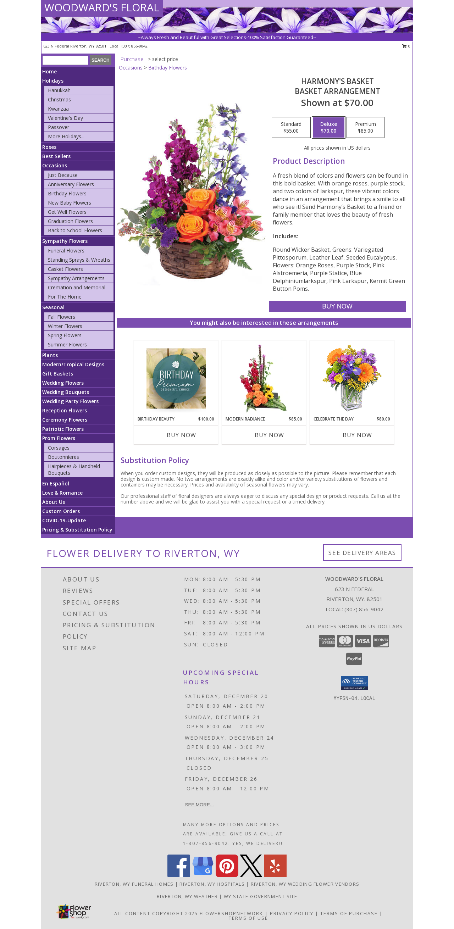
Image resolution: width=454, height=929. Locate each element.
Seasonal (53, 307)
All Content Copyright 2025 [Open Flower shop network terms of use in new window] (156, 913)
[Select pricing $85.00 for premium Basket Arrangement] (365, 127)
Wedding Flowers (63, 382)
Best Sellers (56, 156)
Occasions (54, 165)
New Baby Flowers (69, 202)
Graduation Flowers (70, 221)
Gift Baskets (57, 373)
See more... (199, 804)
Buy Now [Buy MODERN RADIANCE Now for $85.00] (269, 435)
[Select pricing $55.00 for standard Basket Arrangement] (291, 127)
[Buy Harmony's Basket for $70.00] (337, 306)
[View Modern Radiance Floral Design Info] (264, 378)
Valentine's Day (65, 118)
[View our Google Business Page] (203, 875)
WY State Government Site (260, 896)
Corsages (59, 447)
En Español (55, 483)
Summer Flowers (67, 344)
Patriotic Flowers (63, 428)
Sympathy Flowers (65, 241)
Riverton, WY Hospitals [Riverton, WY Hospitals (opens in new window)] (212, 884)
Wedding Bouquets (65, 392)
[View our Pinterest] (227, 875)
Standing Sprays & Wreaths (79, 259)
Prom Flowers (58, 438)
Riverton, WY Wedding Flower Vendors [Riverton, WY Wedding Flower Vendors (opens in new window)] (305, 884)
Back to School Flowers (75, 230)
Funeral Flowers (66, 250)
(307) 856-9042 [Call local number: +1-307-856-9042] (135, 46)
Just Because (63, 175)
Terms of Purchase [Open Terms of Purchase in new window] (349, 913)
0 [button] (406, 46)
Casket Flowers (65, 269)
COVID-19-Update (64, 520)
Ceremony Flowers (64, 419)
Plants (50, 355)
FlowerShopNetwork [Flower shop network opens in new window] (231, 913)
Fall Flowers (61, 316)
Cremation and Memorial (76, 287)
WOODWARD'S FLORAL (101, 7)
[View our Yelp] (275, 875)
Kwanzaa (58, 108)
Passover (58, 127)
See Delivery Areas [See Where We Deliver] (362, 553)
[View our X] (251, 875)
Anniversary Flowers (71, 184)
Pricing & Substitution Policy (77, 529)
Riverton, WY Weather (187, 896)
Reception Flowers (64, 410)
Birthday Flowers (67, 193)
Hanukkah (59, 90)
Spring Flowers (65, 335)
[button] (354, 683)
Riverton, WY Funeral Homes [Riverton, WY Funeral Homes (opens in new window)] (134, 884)
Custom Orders (61, 511)
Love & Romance (62, 492)
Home (49, 71)
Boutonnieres (63, 457)
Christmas (59, 99)
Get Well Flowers (67, 211)
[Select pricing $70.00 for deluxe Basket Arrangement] (328, 127)
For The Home (65, 296)
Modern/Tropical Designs (73, 364)
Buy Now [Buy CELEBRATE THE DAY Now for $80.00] (357, 435)
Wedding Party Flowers (70, 401)
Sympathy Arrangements (76, 278)
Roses (49, 147)
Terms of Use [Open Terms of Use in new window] (248, 918)
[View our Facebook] (178, 875)
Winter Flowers (65, 326)
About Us (53, 502)
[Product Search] (65, 60)
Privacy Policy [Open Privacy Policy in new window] (292, 913)
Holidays (52, 80)
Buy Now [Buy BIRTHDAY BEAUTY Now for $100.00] (181, 435)
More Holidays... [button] (66, 136)
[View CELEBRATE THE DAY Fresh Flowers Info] (352, 379)
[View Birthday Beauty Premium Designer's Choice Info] (176, 378)
